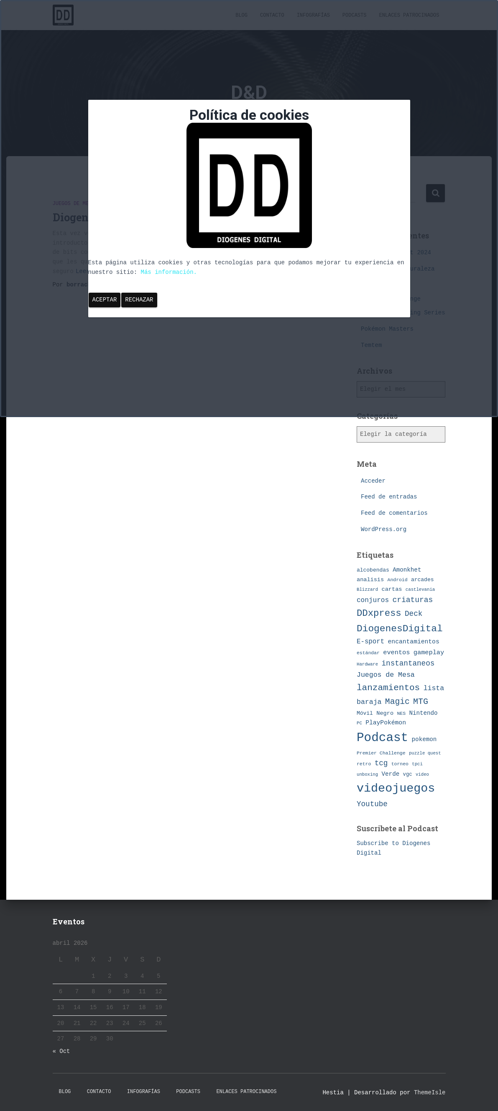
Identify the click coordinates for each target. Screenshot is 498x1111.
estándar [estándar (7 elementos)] (368, 652)
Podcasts (188, 1092)
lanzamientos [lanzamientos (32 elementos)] (388, 688)
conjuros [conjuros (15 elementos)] (373, 600)
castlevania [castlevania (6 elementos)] (420, 589)
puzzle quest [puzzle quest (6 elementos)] (425, 753)
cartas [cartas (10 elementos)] (392, 589)
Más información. (169, 272)
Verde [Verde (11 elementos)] (391, 774)
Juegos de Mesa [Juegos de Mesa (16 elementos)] (386, 675)
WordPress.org (383, 529)
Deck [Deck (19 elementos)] (413, 614)
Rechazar (139, 299)
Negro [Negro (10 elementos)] (384, 713)
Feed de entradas (389, 496)
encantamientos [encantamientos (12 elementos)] (413, 641)
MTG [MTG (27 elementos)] (420, 701)
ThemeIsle (430, 1092)
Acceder (373, 481)
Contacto (99, 1092)
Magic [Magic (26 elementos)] (397, 701)
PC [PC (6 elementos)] (359, 723)
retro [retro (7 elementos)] (364, 764)
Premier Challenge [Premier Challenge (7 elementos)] (381, 753)
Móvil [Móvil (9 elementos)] (365, 713)
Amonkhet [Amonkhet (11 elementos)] (407, 570)
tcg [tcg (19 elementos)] (381, 763)
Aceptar (104, 299)
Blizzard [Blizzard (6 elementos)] (367, 589)
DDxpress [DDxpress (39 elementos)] (379, 613)
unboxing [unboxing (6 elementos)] (367, 774)
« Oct (61, 1051)
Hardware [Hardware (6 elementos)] (367, 664)
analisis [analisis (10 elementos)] (370, 580)
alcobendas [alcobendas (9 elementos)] (373, 570)
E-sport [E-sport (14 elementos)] (370, 641)
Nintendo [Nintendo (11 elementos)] (423, 713)
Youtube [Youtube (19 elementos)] (372, 804)
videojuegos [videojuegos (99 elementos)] (396, 788)
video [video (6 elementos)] (422, 774)
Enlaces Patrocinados (246, 1092)
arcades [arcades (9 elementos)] (422, 580)
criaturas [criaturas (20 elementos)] (412, 600)
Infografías (143, 1092)
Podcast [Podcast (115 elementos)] (382, 738)
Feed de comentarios (394, 513)
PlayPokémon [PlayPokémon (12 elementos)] (385, 722)
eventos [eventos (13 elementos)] (396, 652)
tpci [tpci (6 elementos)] (417, 764)
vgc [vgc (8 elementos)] (407, 774)
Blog (65, 1092)
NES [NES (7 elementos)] (401, 713)
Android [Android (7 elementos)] (398, 579)
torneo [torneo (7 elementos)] (400, 764)
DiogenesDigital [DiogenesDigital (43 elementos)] (400, 628)
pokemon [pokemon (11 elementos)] (424, 739)
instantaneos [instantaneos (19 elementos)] (408, 663)
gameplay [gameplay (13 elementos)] (429, 652)
